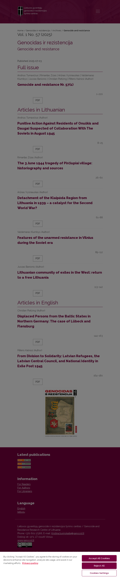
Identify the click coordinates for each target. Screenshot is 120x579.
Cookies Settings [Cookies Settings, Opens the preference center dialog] (99, 573)
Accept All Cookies (99, 558)
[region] (60, 565)
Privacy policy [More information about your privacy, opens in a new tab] (30, 563)
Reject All (99, 565)
